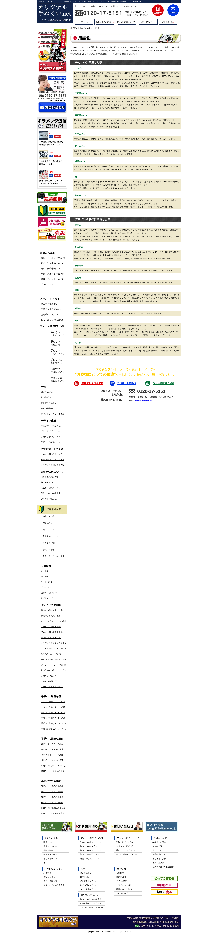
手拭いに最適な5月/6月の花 (53, 712)
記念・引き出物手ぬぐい (52, 263)
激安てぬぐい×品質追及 (52, 320)
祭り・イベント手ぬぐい (52, 279)
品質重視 (47, 873)
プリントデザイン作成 (51, 431)
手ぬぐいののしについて (57, 334)
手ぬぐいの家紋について (57, 379)
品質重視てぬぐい (49, 304)
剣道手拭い (46, 397)
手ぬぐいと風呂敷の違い (52, 686)
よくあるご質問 (49, 543)
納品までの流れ (49, 516)
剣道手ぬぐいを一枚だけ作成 (53, 670)
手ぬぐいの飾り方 (49, 681)
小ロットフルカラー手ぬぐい (53, 414)
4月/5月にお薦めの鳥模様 (52, 791)
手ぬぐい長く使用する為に (52, 610)
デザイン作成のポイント (52, 442)
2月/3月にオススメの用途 (52, 744)
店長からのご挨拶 (49, 593)
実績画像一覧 (168, 22)
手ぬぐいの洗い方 (49, 676)
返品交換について (50, 536)
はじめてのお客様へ (105, 22)
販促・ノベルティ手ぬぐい (53, 258)
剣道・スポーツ (50, 854)
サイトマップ (47, 598)
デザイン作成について (127, 22)
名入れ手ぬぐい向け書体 (53, 556)
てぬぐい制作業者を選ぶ (52, 632)
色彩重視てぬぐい (49, 314)
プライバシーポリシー (51, 587)
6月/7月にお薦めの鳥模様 (52, 797)
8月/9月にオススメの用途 (52, 760)
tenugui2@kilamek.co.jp (143, 400)
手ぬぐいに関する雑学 (51, 627)
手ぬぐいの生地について (57, 352)
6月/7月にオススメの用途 (52, 755)
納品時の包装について (57, 370)
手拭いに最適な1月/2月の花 (53, 701)
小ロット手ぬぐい (88, 889)
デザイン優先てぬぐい (51, 309)
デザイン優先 (49, 877)
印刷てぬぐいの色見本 (51, 493)
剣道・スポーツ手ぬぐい (52, 274)
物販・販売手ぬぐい (50, 268)
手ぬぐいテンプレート (51, 437)
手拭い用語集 (48, 549)
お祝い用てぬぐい (88, 885)
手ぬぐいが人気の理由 (51, 616)
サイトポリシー (48, 582)
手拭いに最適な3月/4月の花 (53, 707)
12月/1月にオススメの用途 (52, 771)
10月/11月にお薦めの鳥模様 (53, 808)
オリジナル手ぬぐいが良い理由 (53, 621)
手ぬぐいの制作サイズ (56, 361)
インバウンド (47, 284)
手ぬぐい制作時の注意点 (52, 454)
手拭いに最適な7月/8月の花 (53, 718)
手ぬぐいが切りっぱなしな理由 (53, 659)
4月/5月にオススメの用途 (52, 749)
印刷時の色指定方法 (50, 477)
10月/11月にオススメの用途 (53, 766)
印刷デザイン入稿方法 (51, 426)
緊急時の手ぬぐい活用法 (51, 654)
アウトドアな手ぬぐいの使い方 (53, 648)
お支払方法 (48, 523)
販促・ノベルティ (51, 842)
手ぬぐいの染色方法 (56, 343)
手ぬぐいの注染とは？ (51, 637)
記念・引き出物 (50, 846)
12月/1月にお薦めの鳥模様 (52, 813)
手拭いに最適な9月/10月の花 (53, 723)
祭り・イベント (50, 858)
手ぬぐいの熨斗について (90, 842)
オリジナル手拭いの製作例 (52, 465)
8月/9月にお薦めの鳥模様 (52, 802)
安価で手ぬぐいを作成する (52, 459)
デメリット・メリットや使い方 (53, 665)
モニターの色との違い (51, 488)
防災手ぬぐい (47, 392)
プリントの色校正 (49, 499)
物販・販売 (48, 850)
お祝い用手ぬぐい (49, 408)
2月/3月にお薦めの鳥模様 (52, 786)
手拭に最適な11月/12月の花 (53, 729)
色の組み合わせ (48, 482)
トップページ (83, 22)
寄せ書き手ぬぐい (49, 403)
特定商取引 (46, 576)
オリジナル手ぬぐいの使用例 (53, 643)
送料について (48, 529)
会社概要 (45, 571)
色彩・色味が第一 (51, 881)
